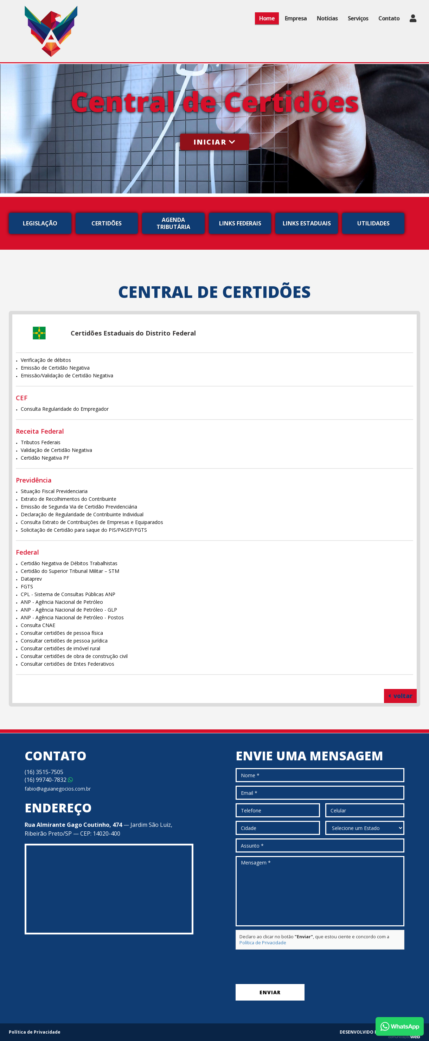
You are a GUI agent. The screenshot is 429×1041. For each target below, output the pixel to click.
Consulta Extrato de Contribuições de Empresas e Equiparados (92, 522)
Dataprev (31, 578)
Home (267, 18)
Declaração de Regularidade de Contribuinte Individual (82, 514)
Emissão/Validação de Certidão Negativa (67, 375)
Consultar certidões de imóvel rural (60, 648)
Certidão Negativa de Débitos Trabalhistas (69, 563)
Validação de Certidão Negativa (56, 450)
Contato (388, 18)
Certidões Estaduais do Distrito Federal (133, 333)
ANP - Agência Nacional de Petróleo (62, 602)
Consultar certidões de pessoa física (62, 633)
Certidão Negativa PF (45, 457)
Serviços (358, 18)
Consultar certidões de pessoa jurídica (64, 640)
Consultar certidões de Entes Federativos (67, 663)
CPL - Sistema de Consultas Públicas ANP (68, 594)
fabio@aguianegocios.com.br (58, 788)
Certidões (106, 223)
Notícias (327, 18)
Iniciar (214, 142)
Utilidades (373, 223)
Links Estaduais (307, 223)
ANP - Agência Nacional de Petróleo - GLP (69, 609)
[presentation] (289, 967)
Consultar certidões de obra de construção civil (74, 656)
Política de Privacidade (262, 943)
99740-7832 (49, 780)
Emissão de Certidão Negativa (55, 367)
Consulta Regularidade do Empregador (65, 408)
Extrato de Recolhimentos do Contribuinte (68, 499)
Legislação (40, 223)
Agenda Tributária (173, 223)
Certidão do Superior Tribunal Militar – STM (70, 571)
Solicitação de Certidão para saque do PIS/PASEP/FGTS (84, 529)
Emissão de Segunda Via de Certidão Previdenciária (79, 506)
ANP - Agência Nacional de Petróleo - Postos (72, 617)
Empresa (296, 18)
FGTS (27, 586)
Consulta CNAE (38, 625)
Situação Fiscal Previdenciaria (54, 491)
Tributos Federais (40, 442)
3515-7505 (44, 772)
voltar (400, 696)
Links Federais (240, 223)
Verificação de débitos (46, 360)
